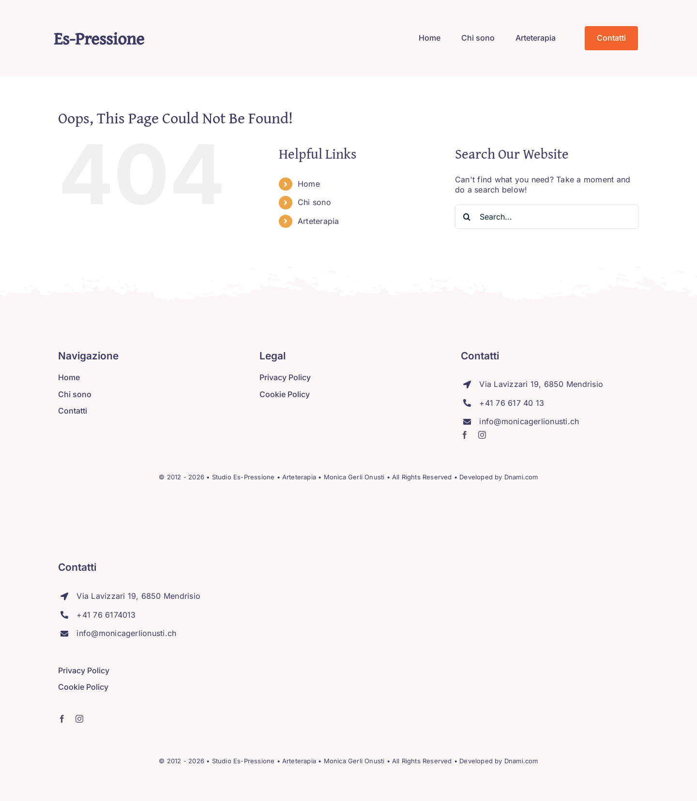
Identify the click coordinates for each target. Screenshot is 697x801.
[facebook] (465, 435)
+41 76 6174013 (106, 615)
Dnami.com (521, 477)
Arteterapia (318, 221)
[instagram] (482, 435)
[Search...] (547, 217)
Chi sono (314, 202)
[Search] (467, 217)
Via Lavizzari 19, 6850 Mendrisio (541, 384)
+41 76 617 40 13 (511, 403)
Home (309, 184)
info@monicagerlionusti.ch (529, 421)
